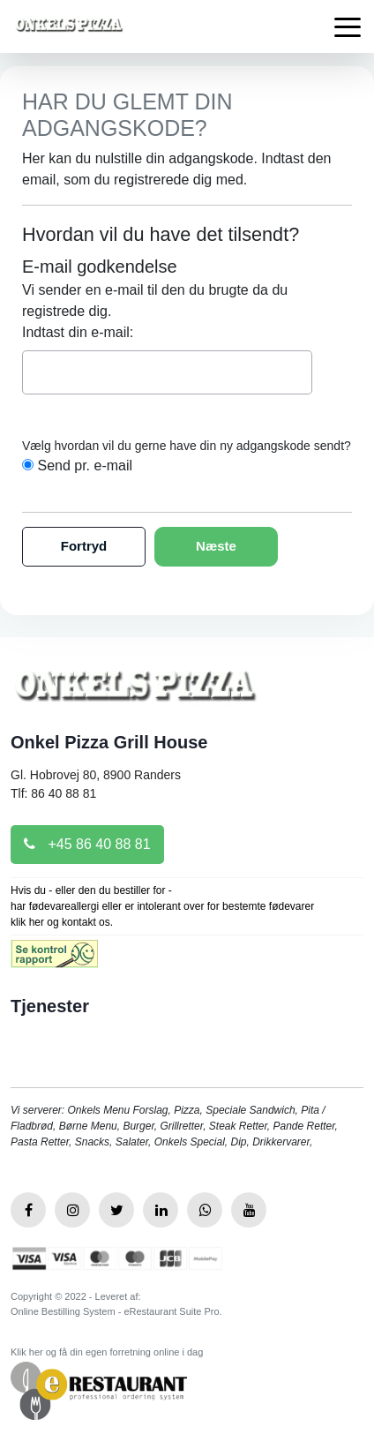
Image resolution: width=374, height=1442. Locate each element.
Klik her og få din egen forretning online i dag (107, 1352)
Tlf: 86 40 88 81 (53, 793)
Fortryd (84, 545)
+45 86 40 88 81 (87, 844)
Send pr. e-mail (84, 465)
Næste (216, 545)
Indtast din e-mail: (77, 332)
